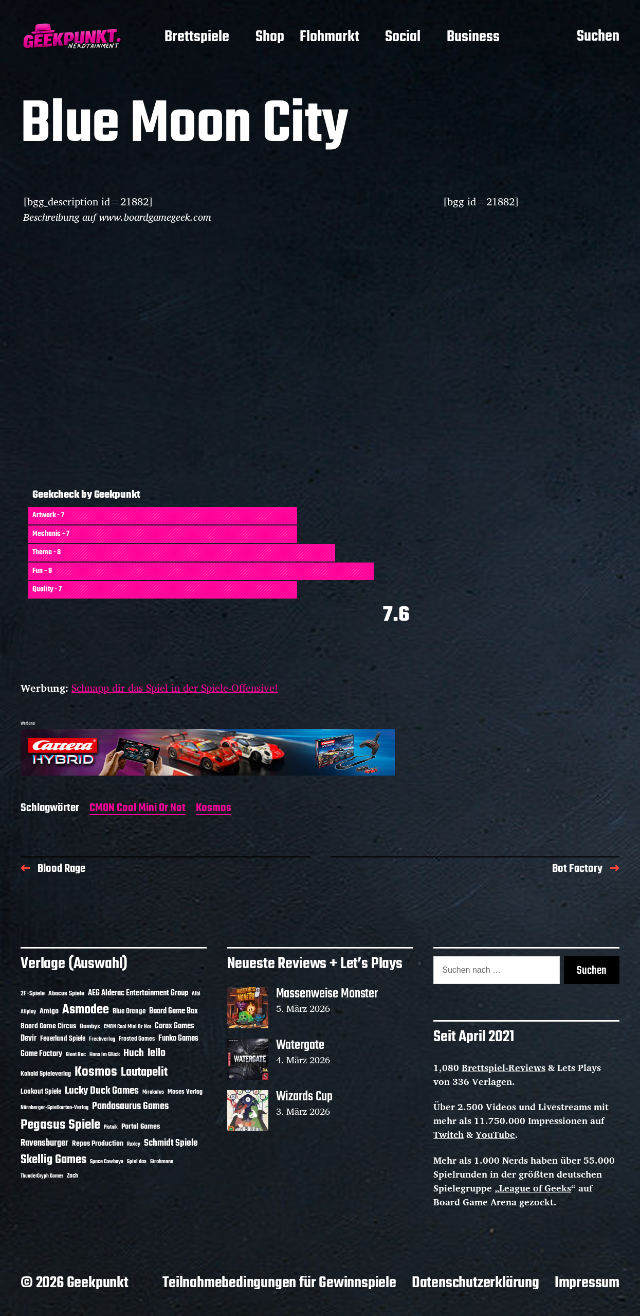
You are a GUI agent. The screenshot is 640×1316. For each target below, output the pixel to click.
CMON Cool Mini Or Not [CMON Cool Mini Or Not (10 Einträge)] (127, 1027)
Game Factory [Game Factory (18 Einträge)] (41, 1054)
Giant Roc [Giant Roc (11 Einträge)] (76, 1054)
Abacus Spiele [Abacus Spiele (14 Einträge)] (66, 993)
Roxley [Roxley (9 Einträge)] (133, 1144)
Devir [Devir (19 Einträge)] (28, 1038)
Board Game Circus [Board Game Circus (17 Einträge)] (48, 1026)
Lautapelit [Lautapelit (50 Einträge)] (144, 1072)
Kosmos (213, 808)
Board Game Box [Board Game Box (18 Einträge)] (173, 1011)
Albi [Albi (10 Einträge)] (196, 994)
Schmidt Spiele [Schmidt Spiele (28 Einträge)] (171, 1143)
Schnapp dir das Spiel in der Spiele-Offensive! (174, 687)
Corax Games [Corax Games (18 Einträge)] (174, 1026)
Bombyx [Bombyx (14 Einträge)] (90, 1026)
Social (402, 37)
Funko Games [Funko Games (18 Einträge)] (178, 1038)
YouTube (495, 1134)
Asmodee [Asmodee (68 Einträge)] (85, 1009)
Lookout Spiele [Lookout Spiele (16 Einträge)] (41, 1091)
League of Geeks (535, 1188)
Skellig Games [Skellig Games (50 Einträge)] (53, 1160)
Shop (269, 37)
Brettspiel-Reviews (503, 1067)
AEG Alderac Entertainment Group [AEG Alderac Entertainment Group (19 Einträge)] (138, 993)
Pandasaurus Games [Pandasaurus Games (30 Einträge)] (130, 1106)
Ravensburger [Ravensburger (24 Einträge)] (44, 1143)
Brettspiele (196, 37)
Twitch (448, 1134)
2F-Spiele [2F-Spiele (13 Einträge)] (33, 994)
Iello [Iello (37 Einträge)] (157, 1053)
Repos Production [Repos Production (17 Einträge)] (97, 1144)
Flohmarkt (329, 37)
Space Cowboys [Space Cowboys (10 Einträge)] (106, 1161)
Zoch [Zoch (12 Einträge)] (72, 1176)
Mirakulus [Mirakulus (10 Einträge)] (153, 1092)
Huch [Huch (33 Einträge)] (133, 1053)
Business (473, 37)
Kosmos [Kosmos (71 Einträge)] (96, 1072)
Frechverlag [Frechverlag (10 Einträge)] (102, 1039)
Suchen (598, 37)
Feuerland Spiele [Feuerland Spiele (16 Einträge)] (62, 1038)
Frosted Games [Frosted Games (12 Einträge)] (137, 1039)
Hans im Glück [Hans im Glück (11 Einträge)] (104, 1054)
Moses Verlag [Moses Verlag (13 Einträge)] (185, 1092)
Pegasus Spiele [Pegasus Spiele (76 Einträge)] (60, 1125)
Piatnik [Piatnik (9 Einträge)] (111, 1127)
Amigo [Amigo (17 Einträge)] (49, 1011)
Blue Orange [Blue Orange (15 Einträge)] (129, 1011)
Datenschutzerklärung (475, 1283)
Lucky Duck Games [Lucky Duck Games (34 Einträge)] (102, 1091)
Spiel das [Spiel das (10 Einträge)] (137, 1161)
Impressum (587, 1283)
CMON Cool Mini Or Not (137, 808)
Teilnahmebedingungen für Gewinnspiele (279, 1283)
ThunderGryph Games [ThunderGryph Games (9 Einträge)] (42, 1176)
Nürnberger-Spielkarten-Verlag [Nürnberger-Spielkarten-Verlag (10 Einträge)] (54, 1107)
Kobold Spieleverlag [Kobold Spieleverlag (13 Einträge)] (46, 1074)
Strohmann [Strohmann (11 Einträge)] (161, 1161)
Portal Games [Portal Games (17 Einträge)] (140, 1127)
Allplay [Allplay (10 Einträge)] (28, 1012)
